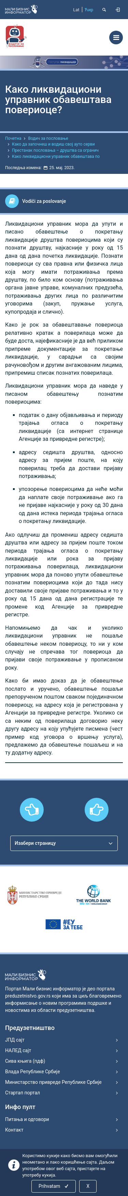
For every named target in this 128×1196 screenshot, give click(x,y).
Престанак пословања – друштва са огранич (55, 150)
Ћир (89, 9)
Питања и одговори (27, 1119)
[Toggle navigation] (116, 37)
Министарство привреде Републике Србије (53, 1082)
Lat (76, 9)
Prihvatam (54, 1186)
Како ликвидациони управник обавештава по (56, 156)
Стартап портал (22, 1092)
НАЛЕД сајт (18, 1050)
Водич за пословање (48, 138)
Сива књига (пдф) (25, 1061)
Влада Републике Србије (32, 1071)
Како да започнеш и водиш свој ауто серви (53, 144)
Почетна (13, 138)
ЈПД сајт (15, 1040)
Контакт (14, 1130)
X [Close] (87, 1186)
